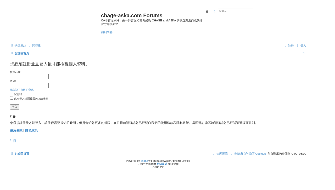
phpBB (144, 160)
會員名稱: (15, 72)
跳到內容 (107, 32)
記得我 (16, 94)
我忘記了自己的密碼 (22, 89)
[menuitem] (34, 45)
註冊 (13, 141)
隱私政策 (31, 130)
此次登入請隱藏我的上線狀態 (29, 98)
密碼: (13, 80)
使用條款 (16, 130)
